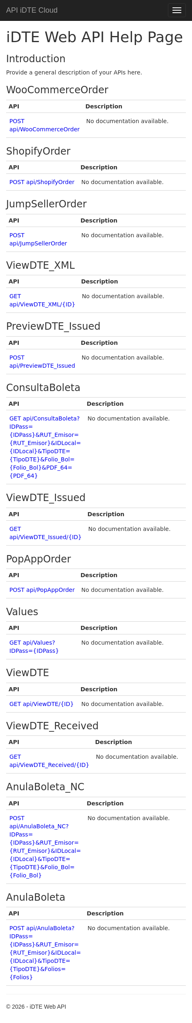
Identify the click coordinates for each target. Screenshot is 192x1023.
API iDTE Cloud (32, 10)
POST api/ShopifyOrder (41, 182)
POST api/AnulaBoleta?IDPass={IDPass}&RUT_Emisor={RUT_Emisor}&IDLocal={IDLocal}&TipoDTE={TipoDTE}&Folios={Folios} (45, 952)
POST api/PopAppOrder (42, 590)
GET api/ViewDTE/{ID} (41, 704)
